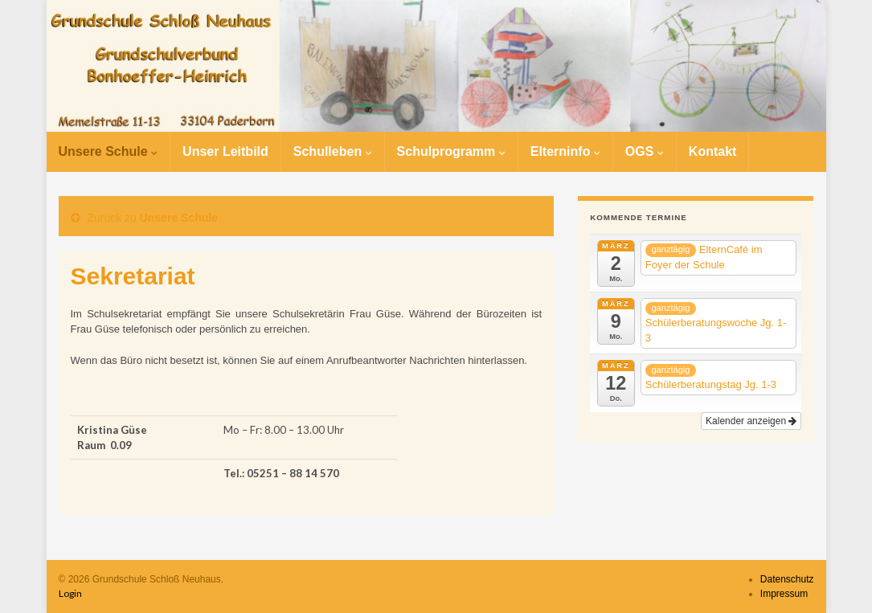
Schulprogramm (451, 151)
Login (70, 593)
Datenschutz (787, 579)
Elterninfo (565, 151)
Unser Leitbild (225, 151)
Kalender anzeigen (751, 421)
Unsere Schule (108, 151)
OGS (644, 151)
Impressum (784, 593)
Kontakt (713, 151)
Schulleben (332, 151)
